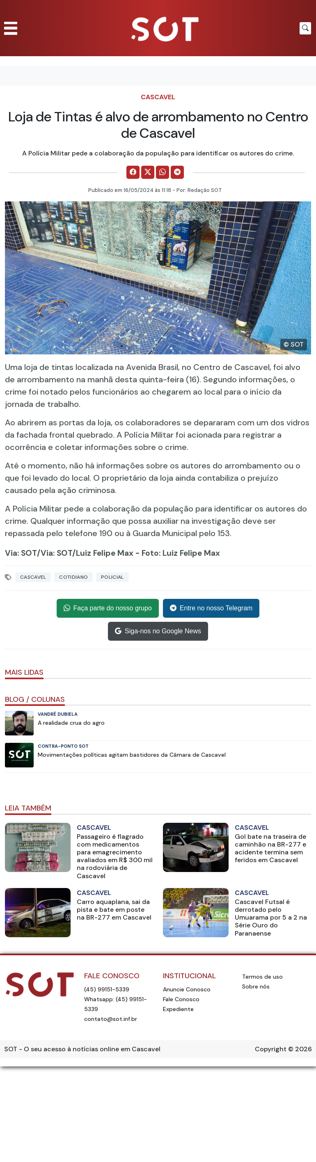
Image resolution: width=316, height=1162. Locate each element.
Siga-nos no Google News (158, 631)
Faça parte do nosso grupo (108, 608)
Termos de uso (262, 976)
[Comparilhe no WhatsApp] (162, 172)
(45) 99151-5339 (106, 989)
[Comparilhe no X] (147, 172)
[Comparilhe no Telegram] (177, 172)
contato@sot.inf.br (110, 1019)
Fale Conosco (181, 999)
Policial (112, 577)
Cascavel (158, 97)
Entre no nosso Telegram (211, 608)
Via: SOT (21, 553)
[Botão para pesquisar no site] (305, 28)
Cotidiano (73, 577)
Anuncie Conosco (187, 989)
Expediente (178, 1009)
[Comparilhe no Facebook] (133, 172)
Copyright (270, 1049)
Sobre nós (256, 986)
